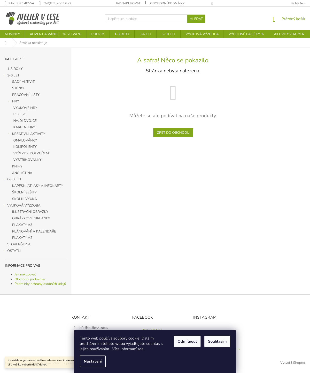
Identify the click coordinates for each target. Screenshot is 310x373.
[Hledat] (155, 19)
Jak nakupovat (128, 3)
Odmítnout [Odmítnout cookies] (187, 341)
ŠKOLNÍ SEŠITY (24, 192)
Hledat (196, 19)
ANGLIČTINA (22, 173)
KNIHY (17, 166)
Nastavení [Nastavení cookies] (93, 361)
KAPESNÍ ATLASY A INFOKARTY (37, 185)
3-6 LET (10, 76)
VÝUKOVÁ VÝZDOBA (21, 206)
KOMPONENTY (25, 146)
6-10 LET (11, 180)
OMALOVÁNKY (25, 140)
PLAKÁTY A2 (22, 237)
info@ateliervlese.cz (93, 327)
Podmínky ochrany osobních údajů (40, 284)
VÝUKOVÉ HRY (25, 108)
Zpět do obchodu (173, 132)
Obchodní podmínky (167, 3)
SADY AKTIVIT (23, 81)
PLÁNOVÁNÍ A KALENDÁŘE (34, 231)
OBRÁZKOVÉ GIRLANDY (31, 218)
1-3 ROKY (15, 68)
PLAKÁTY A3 (22, 225)
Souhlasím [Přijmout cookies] (217, 341)
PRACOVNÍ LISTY (25, 94)
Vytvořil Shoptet (292, 363)
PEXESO (19, 114)
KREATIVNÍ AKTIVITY (26, 134)
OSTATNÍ (11, 251)
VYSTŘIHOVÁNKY (27, 159)
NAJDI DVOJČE (25, 120)
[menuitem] (12, 34)
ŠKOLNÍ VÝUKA (24, 199)
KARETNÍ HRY (24, 127)
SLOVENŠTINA (19, 244)
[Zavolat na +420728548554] (22, 3)
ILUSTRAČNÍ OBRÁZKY (30, 211)
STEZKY (18, 88)
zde (141, 349)
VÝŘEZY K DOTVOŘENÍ (31, 153)
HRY (13, 102)
